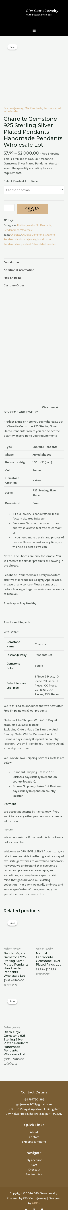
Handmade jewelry (25, 232)
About (34, 1125)
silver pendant (23, 237)
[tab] (34, 255)
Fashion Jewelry (13, 101)
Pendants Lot (52, 101)
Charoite (15, 227)
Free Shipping (12, 270)
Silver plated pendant (44, 237)
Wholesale (11, 104)
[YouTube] (26, 1202)
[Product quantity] (9, 200)
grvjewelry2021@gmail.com (34, 1097)
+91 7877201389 (34, 1092)
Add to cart (32, 202)
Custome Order (14, 278)
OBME (36, 1195)
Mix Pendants (33, 101)
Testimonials (34, 1167)
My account (34, 1153)
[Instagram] (34, 1202)
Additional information (19, 263)
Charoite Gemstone (32, 227)
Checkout (34, 1162)
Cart (34, 1157)
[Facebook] (42, 1202)
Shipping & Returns (34, 1134)
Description (11, 255)
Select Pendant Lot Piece (21, 174)
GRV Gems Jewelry (42, 11)
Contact (34, 1129)
